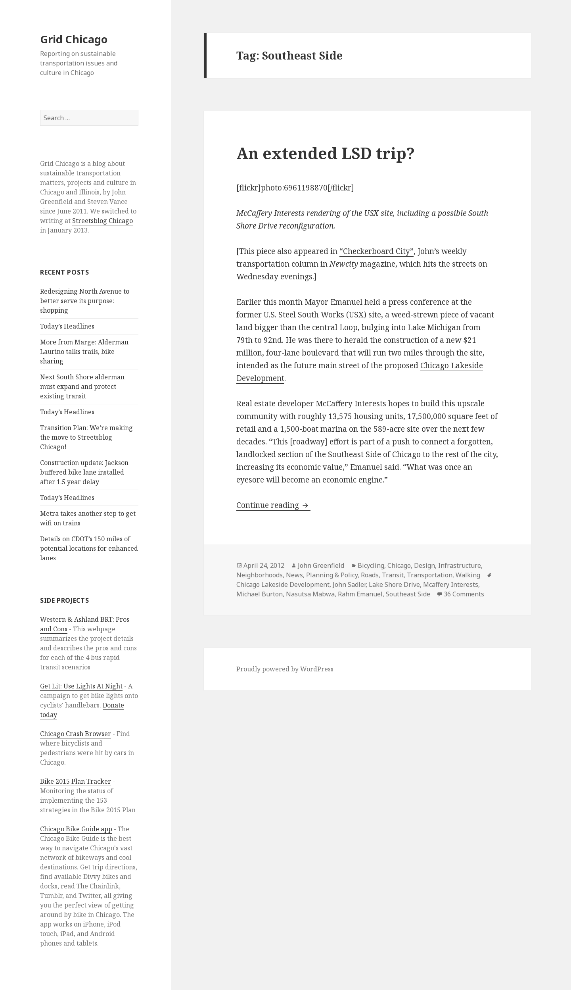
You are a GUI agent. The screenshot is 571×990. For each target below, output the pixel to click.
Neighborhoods (259, 575)
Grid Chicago (73, 39)
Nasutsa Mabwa (310, 594)
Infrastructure (459, 565)
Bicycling (371, 565)
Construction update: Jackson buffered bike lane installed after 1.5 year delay (84, 472)
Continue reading (273, 505)
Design (424, 565)
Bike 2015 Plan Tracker (75, 781)
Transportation (429, 575)
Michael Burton (259, 594)
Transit (393, 575)
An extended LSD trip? (325, 152)
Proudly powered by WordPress (284, 669)
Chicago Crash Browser (75, 733)
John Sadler (349, 584)
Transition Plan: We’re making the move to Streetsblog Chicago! (86, 437)
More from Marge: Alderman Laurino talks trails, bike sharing (84, 351)
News (294, 575)
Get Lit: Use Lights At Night (81, 686)
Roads (370, 575)
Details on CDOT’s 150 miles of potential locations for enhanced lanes (89, 548)
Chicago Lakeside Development (283, 584)
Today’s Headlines (67, 326)
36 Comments (464, 594)
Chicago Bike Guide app (76, 829)
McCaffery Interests (351, 403)
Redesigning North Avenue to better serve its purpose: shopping (84, 301)
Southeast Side (408, 594)
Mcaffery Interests (450, 584)
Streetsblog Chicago (102, 220)
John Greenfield (321, 565)
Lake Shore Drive (394, 584)
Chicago (399, 565)
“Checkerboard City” (376, 251)
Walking (468, 575)
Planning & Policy (332, 575)
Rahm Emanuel (360, 594)
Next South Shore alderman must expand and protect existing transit (82, 386)
